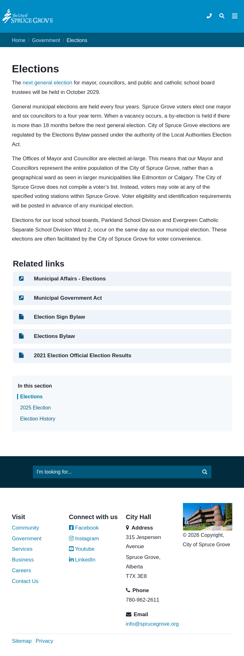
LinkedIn (82, 560)
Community (25, 528)
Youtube (82, 549)
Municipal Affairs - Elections (62, 279)
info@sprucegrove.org (152, 624)
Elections (31, 396)
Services (22, 549)
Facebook (84, 528)
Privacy (44, 641)
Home (19, 40)
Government (46, 40)
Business (23, 560)
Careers (21, 570)
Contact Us (25, 581)
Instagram (84, 539)
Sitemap (22, 641)
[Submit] (204, 472)
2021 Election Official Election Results (75, 356)
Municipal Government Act (60, 298)
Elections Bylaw (46, 336)
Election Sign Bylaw (51, 317)
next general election (47, 83)
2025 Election (35, 407)
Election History (37, 418)
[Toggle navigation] (222, 16)
